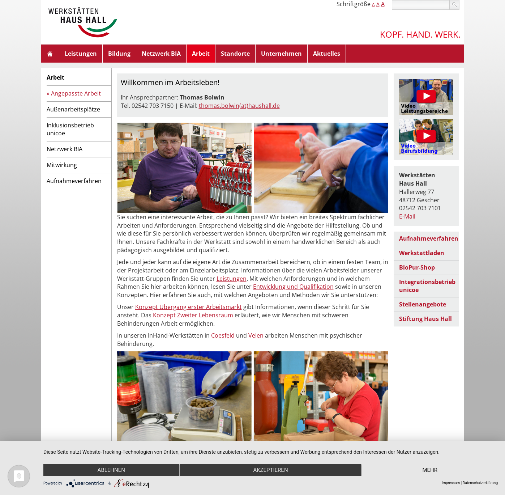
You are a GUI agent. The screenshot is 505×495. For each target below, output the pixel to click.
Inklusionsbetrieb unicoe (70, 129)
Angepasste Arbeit (76, 93)
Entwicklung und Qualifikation (293, 287)
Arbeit (201, 54)
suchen (454, 5)
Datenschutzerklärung (480, 483)
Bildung (119, 54)
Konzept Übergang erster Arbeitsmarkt (188, 307)
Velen (256, 335)
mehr (429, 470)
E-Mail (407, 216)
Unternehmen (281, 54)
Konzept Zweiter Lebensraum (193, 315)
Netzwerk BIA (161, 54)
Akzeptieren (270, 470)
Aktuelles (326, 54)
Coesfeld (223, 335)
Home (50, 54)
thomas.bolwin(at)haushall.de (239, 106)
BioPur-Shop (417, 267)
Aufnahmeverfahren (74, 181)
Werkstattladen (421, 253)
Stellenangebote (422, 304)
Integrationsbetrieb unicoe (427, 286)
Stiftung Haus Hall (425, 319)
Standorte (235, 54)
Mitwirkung (62, 165)
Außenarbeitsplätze (73, 109)
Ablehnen (111, 470)
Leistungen (81, 54)
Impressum (451, 483)
